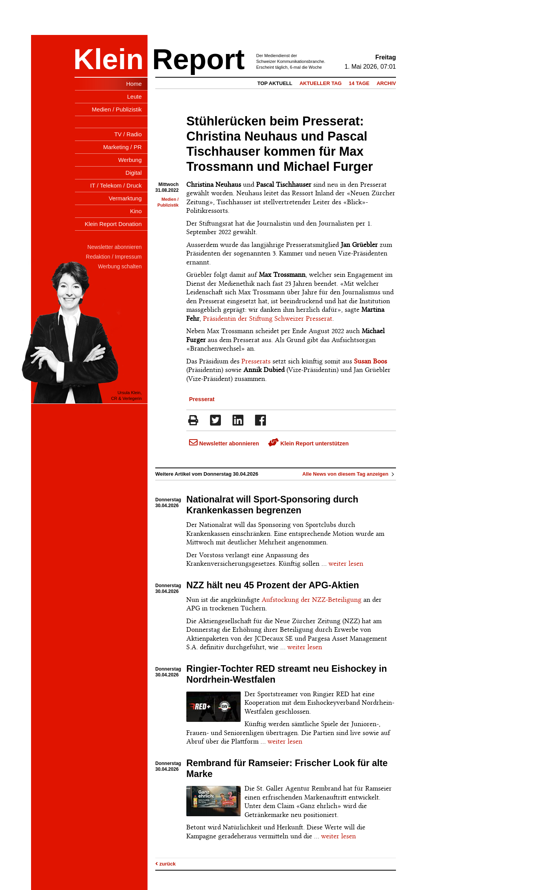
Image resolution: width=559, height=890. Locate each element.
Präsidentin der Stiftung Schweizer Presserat (267, 318)
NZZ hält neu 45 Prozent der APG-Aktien (272, 585)
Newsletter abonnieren (224, 443)
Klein (108, 59)
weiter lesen (345, 563)
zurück (165, 864)
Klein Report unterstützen (308, 443)
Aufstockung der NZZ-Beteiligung (311, 599)
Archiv (386, 83)
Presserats (256, 361)
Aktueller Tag (320, 83)
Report (198, 59)
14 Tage (359, 83)
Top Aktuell (274, 83)
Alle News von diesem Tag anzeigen (349, 474)
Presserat (202, 399)
